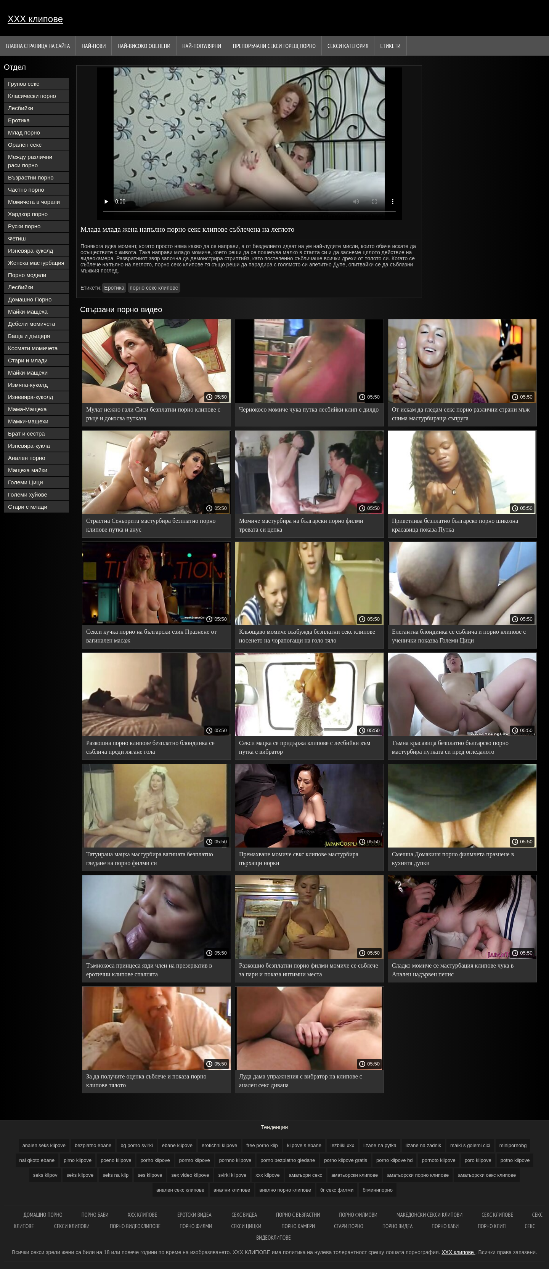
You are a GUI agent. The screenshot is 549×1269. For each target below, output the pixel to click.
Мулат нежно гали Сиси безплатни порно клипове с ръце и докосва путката (153, 413)
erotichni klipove (219, 1145)
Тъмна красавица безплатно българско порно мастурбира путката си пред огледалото (450, 747)
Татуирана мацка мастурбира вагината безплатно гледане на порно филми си (149, 858)
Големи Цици (25, 482)
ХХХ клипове (35, 19)
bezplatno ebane (93, 1145)
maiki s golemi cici (470, 1145)
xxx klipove (267, 1175)
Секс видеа (244, 1214)
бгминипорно (378, 1190)
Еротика (19, 120)
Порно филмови (358, 1214)
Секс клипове (497, 1214)
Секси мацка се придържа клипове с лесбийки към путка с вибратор (305, 747)
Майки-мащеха (28, 311)
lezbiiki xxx (342, 1145)
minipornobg (513, 1145)
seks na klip (115, 1175)
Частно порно (26, 189)
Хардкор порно (28, 214)
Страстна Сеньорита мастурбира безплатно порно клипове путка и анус (150, 525)
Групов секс (23, 83)
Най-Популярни (201, 46)
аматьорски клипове (354, 1175)
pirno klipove (78, 1160)
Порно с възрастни (298, 1214)
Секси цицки (246, 1226)
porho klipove (155, 1160)
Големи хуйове (27, 494)
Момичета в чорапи (34, 202)
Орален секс (25, 144)
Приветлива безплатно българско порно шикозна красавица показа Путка (455, 525)
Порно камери (298, 1226)
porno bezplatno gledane (287, 1160)
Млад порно (24, 132)
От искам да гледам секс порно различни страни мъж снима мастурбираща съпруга (461, 413)
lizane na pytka (379, 1145)
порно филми (196, 1226)
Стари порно (348, 1226)
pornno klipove (235, 1160)
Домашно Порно (29, 299)
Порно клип (492, 1226)
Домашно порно (43, 1214)
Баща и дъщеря (29, 336)
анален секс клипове (180, 1190)
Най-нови (94, 46)
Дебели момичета (31, 323)
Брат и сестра (26, 433)
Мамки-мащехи (28, 421)
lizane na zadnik (423, 1145)
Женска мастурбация (36, 263)
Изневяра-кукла (29, 445)
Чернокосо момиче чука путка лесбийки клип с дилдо (309, 409)
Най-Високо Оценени (143, 46)
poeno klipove (116, 1160)
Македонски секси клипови (429, 1214)
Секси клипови (72, 1226)
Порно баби (95, 1214)
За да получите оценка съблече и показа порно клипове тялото (146, 1080)
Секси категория (347, 46)
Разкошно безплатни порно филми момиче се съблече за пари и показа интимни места (308, 969)
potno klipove (515, 1160)
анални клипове (232, 1190)
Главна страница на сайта (38, 46)
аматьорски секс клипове (487, 1175)
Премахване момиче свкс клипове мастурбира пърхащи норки (298, 858)
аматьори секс (305, 1175)
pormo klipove (194, 1160)
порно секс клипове (154, 288)
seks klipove (79, 1175)
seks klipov (45, 1175)
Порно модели (27, 275)
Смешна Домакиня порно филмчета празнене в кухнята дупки (453, 858)
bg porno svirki (136, 1145)
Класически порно (32, 96)
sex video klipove (190, 1175)
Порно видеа (397, 1226)
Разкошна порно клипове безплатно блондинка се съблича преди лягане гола (150, 747)
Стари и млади (28, 360)
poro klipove (478, 1160)
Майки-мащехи (28, 372)
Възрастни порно (31, 177)
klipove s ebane (304, 1145)
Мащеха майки (27, 470)
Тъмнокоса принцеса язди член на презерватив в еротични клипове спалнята (149, 969)
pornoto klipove (438, 1160)
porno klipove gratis (345, 1160)
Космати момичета (33, 348)
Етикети (390, 46)
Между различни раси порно (30, 161)
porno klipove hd (394, 1160)
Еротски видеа (194, 1214)
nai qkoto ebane (37, 1160)
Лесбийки (20, 108)
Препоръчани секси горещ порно (274, 46)
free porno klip (262, 1145)
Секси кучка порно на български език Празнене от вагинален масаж (151, 636)
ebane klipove (177, 1145)
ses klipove (150, 1175)
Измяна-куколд (28, 384)
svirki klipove (232, 1175)
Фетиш (17, 238)
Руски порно (24, 226)
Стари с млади (27, 506)
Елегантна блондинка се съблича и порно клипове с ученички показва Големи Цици (459, 636)
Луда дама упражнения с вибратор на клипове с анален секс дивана (300, 1080)
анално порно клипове (285, 1190)
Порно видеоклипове (135, 1226)
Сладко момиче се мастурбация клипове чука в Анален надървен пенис (453, 969)
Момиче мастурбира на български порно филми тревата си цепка (301, 525)
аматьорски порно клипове (418, 1175)
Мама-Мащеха (27, 409)
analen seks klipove (44, 1145)
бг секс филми (336, 1190)
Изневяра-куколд (30, 250)
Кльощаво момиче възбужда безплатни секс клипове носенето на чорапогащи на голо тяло (307, 636)
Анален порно (26, 458)
